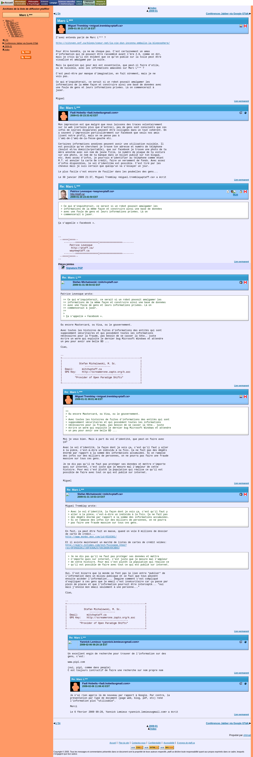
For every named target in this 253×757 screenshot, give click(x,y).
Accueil (113, 743)
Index (6, 50)
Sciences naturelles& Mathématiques (66, 3)
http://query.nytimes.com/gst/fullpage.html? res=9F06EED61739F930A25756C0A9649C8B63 (96, 546)
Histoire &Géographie (101, 3)
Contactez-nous (138, 743)
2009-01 (7, 46)
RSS (27, 52)
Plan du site (124, 743)
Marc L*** (10, 21)
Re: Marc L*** (13, 23)
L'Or (5, 40)
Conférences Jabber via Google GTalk (20, 43)
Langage (53, 3)
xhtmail (247, 735)
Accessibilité (168, 743)
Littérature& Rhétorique (89, 3)
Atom (27, 57)
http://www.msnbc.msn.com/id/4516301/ (91, 537)
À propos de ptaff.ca (186, 743)
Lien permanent (241, 101)
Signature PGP (74, 268)
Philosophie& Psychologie (33, 3)
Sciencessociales (44, 3)
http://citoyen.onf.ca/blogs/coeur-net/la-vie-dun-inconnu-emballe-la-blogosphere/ (113, 43)
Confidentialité (154, 743)
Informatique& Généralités (20, 3)
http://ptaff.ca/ (77, 194)
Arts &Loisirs (79, 3)
